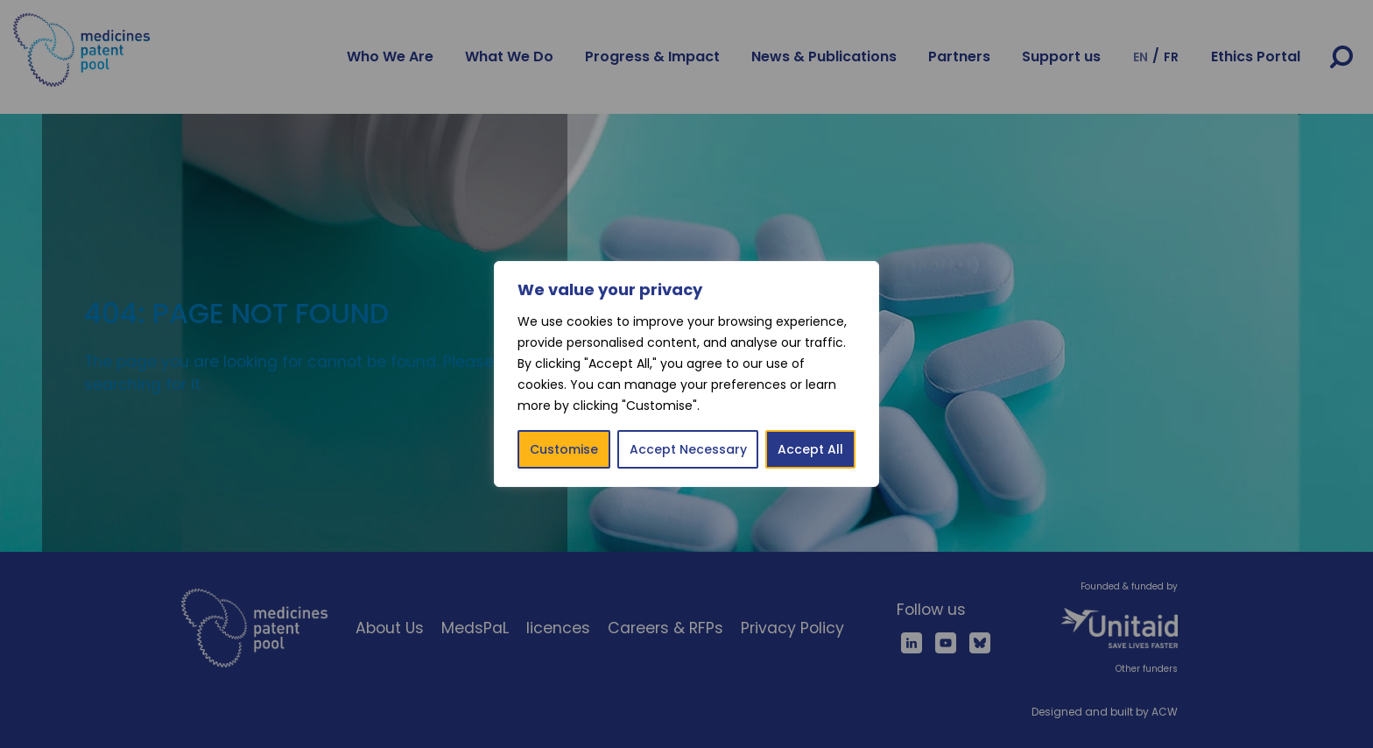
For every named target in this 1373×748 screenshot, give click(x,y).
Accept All (810, 449)
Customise (564, 449)
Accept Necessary (688, 449)
